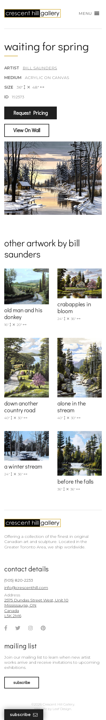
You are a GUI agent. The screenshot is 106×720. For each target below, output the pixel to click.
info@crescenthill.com (26, 587)
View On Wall (26, 130)
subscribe (21, 682)
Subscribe (24, 714)
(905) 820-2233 (18, 580)
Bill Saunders (40, 67)
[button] (85, 13)
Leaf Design (62, 709)
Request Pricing (30, 112)
